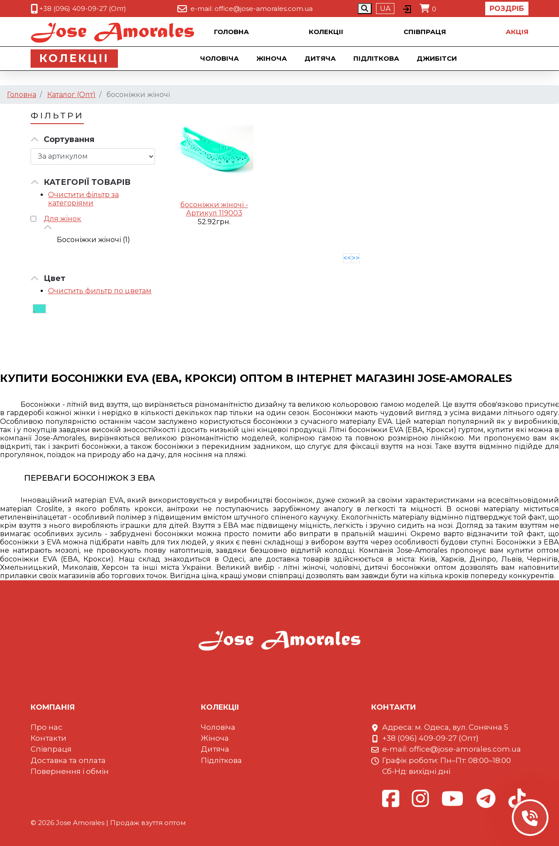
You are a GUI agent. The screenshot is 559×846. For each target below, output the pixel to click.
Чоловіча (220, 58)
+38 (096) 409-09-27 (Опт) (82, 8)
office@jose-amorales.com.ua (263, 8)
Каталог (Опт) (71, 94)
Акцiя (517, 32)
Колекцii (326, 32)
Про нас (46, 727)
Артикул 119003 (214, 213)
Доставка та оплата (68, 760)
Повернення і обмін (70, 771)
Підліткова (377, 58)
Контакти (48, 738)
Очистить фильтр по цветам (100, 291)
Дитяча (321, 58)
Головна (231, 32)
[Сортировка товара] (93, 156)
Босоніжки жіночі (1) (93, 240)
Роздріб (507, 8)
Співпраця (425, 32)
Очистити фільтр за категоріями (83, 199)
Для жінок (62, 219)
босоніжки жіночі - (214, 205)
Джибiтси (438, 58)
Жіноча (272, 58)
